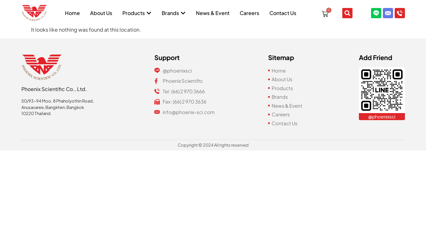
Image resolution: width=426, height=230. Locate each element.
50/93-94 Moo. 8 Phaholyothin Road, (57, 100)
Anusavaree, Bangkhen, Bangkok (52, 107)
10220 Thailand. (36, 113)
